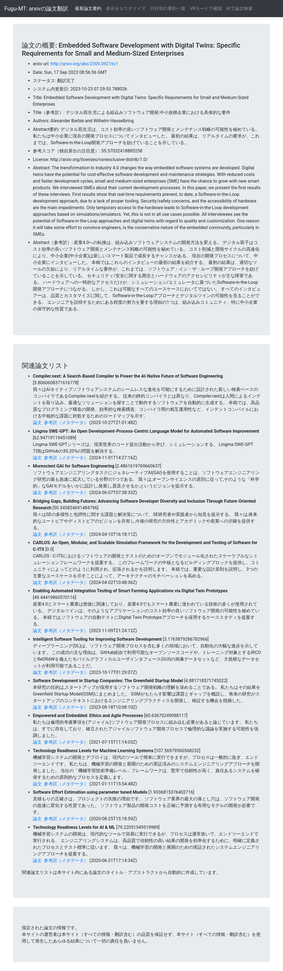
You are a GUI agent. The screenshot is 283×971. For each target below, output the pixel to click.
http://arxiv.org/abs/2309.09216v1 (84, 63)
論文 (37, 422)
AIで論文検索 (239, 8)
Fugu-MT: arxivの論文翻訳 (36, 8)
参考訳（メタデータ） (66, 422)
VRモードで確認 (206, 8)
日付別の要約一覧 (167, 8)
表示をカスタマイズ (126, 8)
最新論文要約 (88, 8)
